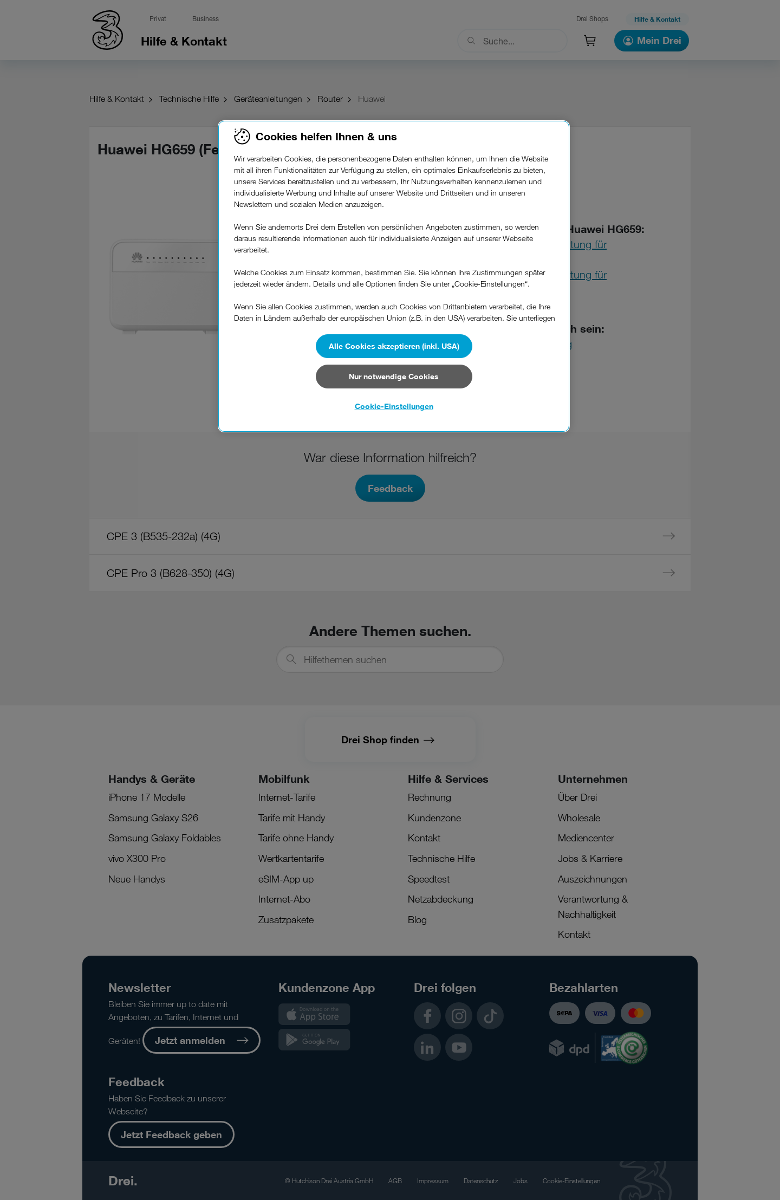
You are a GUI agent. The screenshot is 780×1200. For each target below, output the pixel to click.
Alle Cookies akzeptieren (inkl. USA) (394, 346)
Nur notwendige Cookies (394, 376)
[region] (394, 276)
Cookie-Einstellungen (394, 406)
